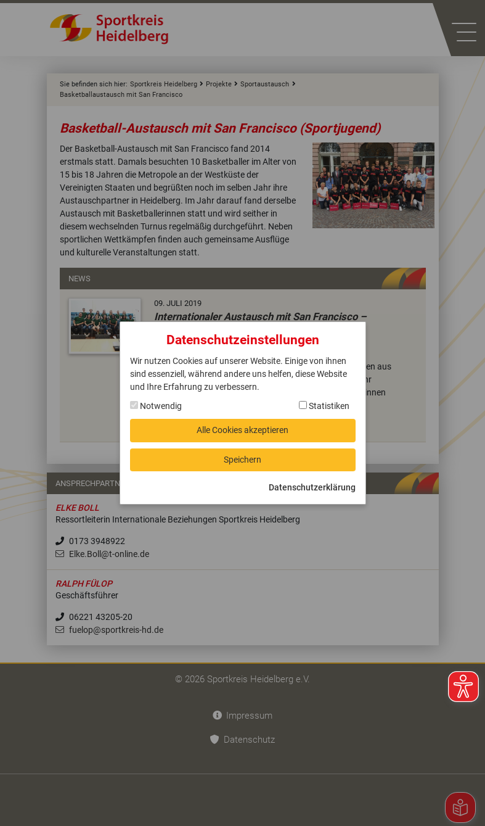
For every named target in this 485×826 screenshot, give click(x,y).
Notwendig (156, 406)
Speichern (242, 460)
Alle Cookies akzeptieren (242, 430)
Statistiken (324, 406)
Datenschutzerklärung (312, 487)
